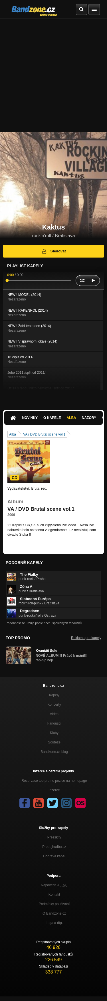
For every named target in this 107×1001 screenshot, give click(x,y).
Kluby (54, 733)
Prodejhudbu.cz (54, 847)
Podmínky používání (54, 904)
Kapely (54, 695)
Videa (54, 714)
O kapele (52, 418)
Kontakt (54, 895)
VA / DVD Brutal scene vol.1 (44, 434)
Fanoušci (54, 723)
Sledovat (53, 251)
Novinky (30, 418)
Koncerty (54, 705)
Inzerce (54, 790)
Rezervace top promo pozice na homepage (54, 781)
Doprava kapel (54, 856)
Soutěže (54, 742)
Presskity (54, 837)
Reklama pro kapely (86, 638)
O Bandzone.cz (54, 913)
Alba (71, 418)
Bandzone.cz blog (54, 752)
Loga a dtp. (54, 923)
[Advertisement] (53, 75)
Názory (89, 418)
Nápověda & (54, 885)
